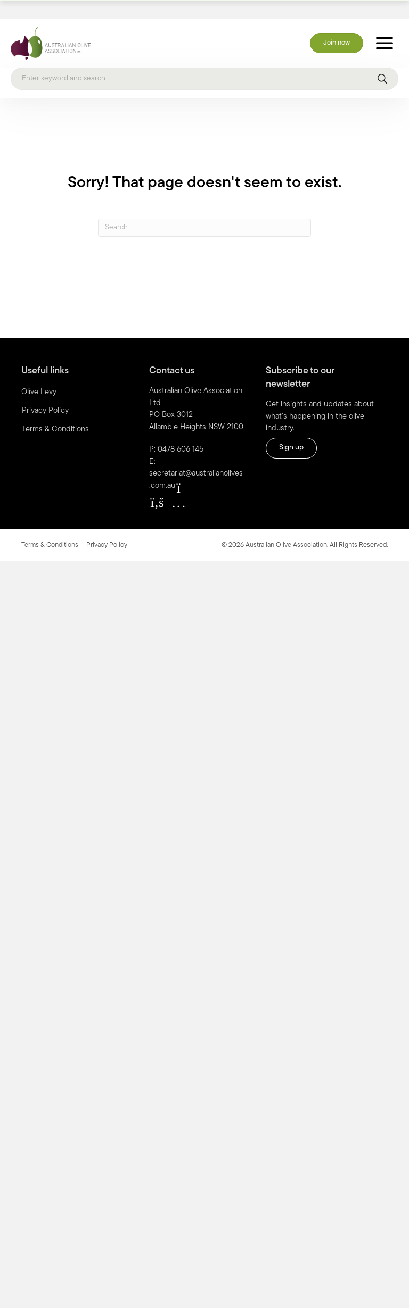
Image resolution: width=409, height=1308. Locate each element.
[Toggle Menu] (384, 25)
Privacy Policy (45, 392)
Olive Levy (38, 374)
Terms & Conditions (55, 411)
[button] (157, 484)
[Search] (204, 60)
